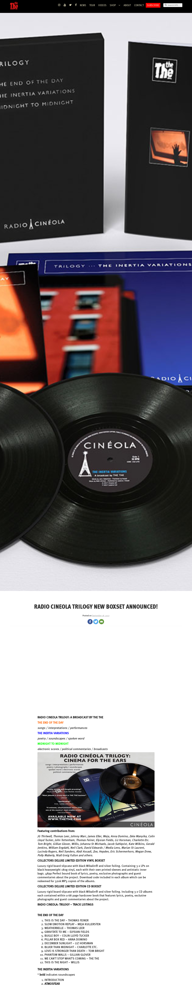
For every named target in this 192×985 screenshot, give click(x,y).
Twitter (70, 5)
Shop (113, 5)
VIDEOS (102, 5)
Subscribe (153, 5)
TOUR (92, 5)
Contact (139, 5)
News (83, 5)
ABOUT (127, 5)
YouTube (64, 5)
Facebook (76, 5)
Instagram (59, 5)
